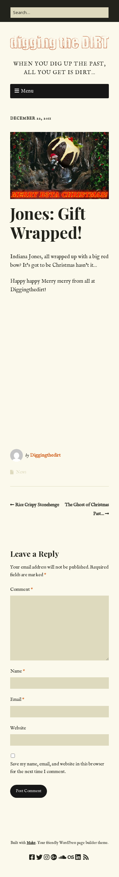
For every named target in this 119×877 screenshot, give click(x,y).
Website (18, 728)
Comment (21, 589)
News (21, 472)
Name (17, 671)
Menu (27, 91)
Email (17, 699)
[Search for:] (59, 12)
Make (31, 842)
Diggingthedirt (45, 455)
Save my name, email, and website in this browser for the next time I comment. (57, 768)
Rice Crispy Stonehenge (37, 505)
